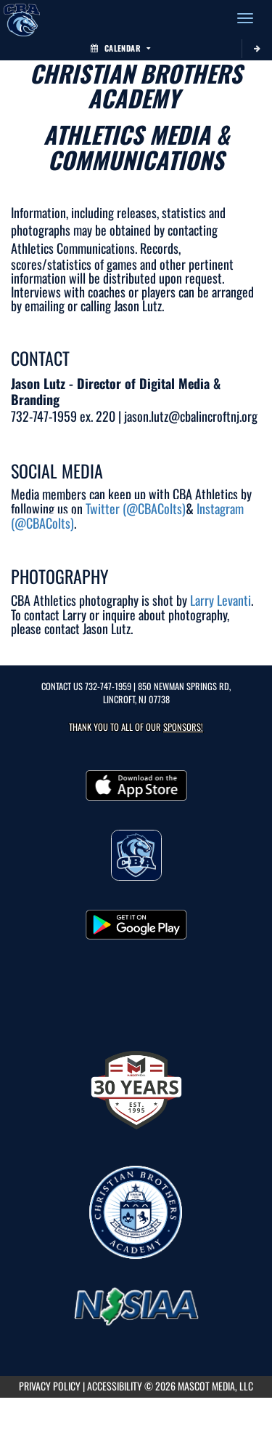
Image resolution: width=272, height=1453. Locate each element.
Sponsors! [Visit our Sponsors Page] (183, 727)
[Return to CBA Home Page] (22, 18)
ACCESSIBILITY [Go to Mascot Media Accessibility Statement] (114, 1385)
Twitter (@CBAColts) (136, 508)
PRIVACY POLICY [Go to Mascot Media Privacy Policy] (50, 1385)
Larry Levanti (220, 600)
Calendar (120, 48)
